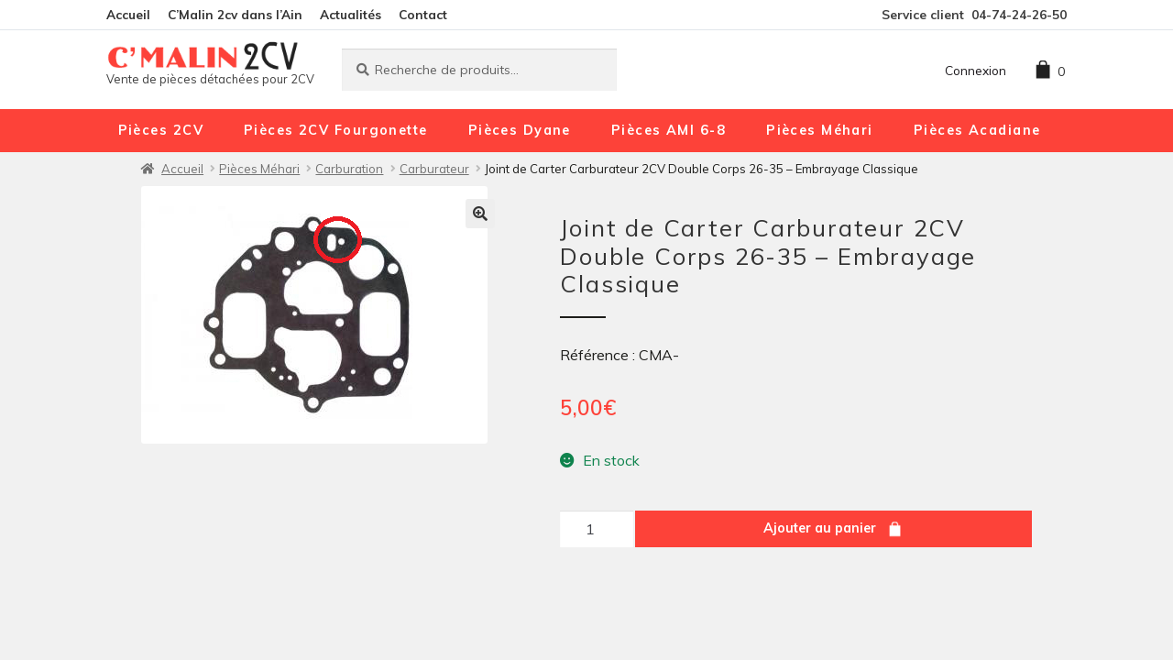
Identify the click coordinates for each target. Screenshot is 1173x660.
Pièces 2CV (160, 130)
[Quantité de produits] (596, 529)
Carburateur (434, 168)
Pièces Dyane (519, 130)
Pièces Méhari (819, 130)
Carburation (349, 168)
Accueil (128, 14)
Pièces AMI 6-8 (668, 130)
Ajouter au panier (819, 528)
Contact (423, 14)
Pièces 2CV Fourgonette (336, 130)
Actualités (350, 14)
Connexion (975, 70)
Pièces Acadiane (977, 130)
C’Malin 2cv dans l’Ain (235, 14)
